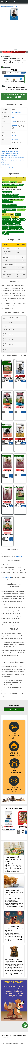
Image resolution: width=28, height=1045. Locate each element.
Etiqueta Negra (16, 139)
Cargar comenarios (14, 709)
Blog (25, 1)
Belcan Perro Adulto (5, 164)
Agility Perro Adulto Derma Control (9, 155)
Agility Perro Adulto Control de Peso (9, 153)
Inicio (15, 1)
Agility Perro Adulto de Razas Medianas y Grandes (12, 157)
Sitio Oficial (19, 556)
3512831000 (15, 97)
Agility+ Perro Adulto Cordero (8, 159)
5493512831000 (6, 577)
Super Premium (16, 112)
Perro (13, 117)
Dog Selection (16, 135)
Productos (20, 1)
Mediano (14, 125)
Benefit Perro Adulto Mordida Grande (9, 166)
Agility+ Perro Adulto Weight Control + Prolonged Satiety (12, 161)
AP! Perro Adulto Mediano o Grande (9, 151)
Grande (17, 127)
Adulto (14, 121)
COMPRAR (23, 72)
